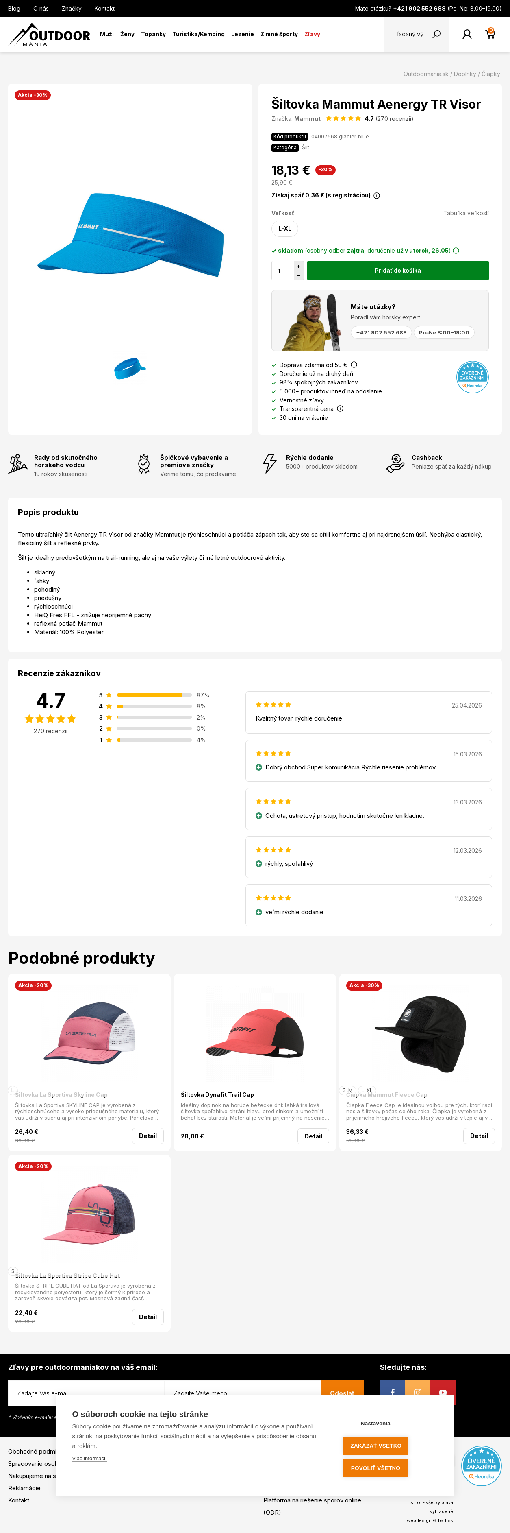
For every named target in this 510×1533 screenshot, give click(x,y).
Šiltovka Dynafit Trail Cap (217, 1094)
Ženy (127, 34)
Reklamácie (24, 1488)
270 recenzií (50, 730)
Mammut (307, 118)
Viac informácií (89, 1461)
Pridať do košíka (398, 270)
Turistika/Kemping (198, 34)
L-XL (284, 228)
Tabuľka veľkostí (466, 213)
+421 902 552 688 (381, 332)
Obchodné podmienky (39, 1451)
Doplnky (465, 73)
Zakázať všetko (389, 1447)
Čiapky (491, 73)
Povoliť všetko (388, 1468)
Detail (148, 1136)
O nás (41, 8)
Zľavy (312, 34)
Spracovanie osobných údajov (50, 1463)
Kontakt (105, 8)
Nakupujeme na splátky (40, 1476)
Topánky (153, 34)
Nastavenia (389, 1425)
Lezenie (242, 34)
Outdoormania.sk (426, 73)
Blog (14, 8)
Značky (72, 8)
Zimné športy (279, 34)
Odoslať (342, 1393)
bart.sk (445, 1520)
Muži (107, 34)
